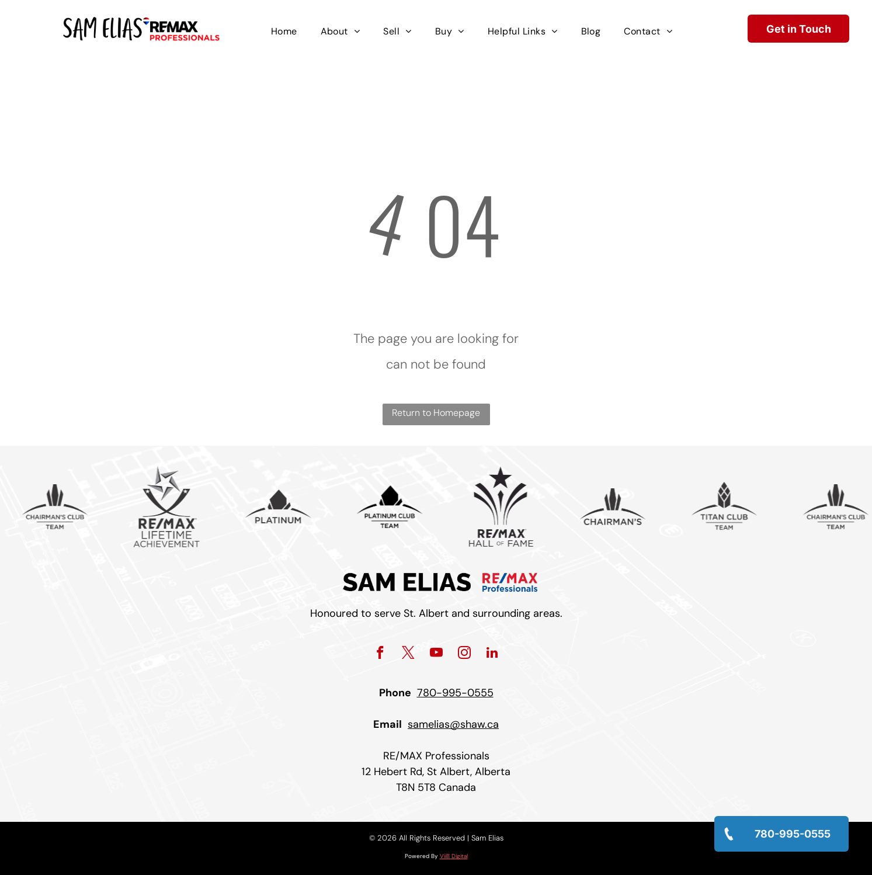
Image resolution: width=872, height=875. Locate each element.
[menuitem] (284, 31)
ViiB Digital (454, 856)
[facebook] (380, 654)
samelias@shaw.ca (453, 724)
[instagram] (464, 654)
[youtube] (436, 654)
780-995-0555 (455, 693)
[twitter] (408, 654)
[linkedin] (492, 654)
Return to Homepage (436, 413)
